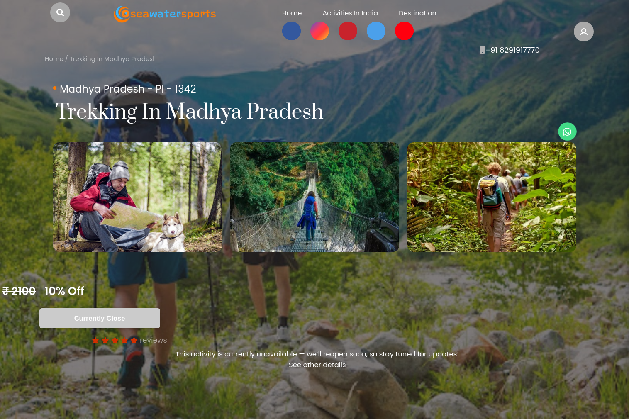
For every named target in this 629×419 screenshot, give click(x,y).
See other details (317, 365)
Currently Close (99, 318)
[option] (137, 197)
